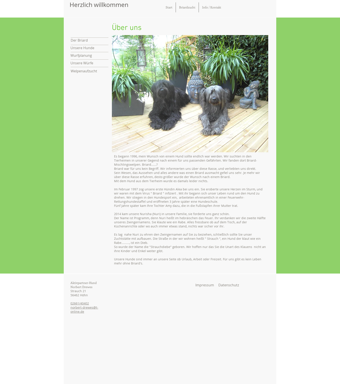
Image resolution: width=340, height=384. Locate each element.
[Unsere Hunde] (89, 48)
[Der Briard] (89, 40)
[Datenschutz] (228, 285)
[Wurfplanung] (89, 55)
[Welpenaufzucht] (89, 71)
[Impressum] (205, 285)
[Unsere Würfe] (89, 63)
